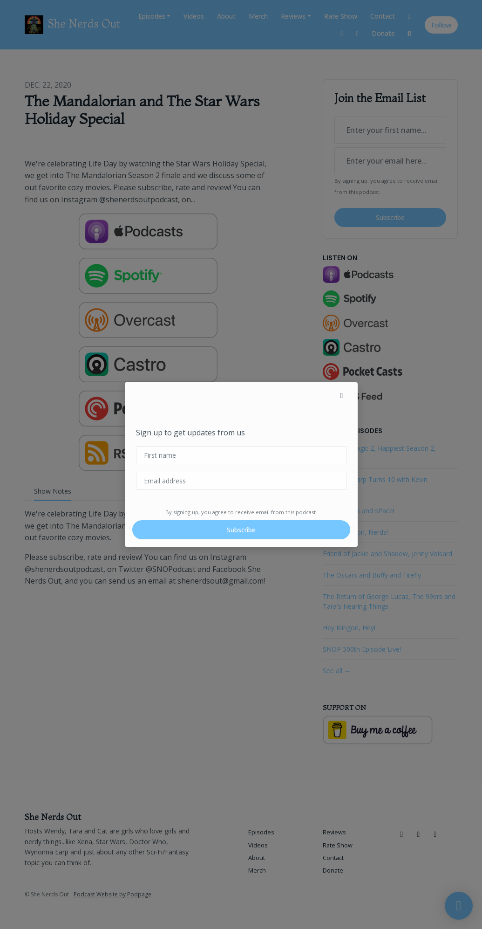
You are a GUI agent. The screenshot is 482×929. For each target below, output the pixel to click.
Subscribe (241, 529)
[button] (341, 395)
